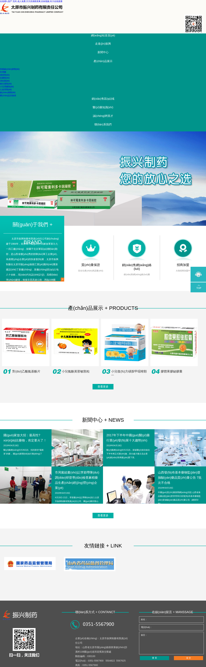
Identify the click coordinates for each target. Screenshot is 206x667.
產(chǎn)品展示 (103, 61)
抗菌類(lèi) (5, 78)
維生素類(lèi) (6, 84)
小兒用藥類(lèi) (7, 86)
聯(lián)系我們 (103, 124)
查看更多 (103, 386)
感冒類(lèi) (5, 75)
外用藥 (3, 72)
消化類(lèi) (5, 81)
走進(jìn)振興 (103, 43)
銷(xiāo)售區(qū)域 (103, 98)
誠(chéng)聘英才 (103, 115)
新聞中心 (103, 52)
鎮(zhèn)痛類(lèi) (7, 92)
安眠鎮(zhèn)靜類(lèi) (10, 69)
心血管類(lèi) (6, 89)
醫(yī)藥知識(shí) (103, 107)
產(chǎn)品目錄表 (8, 95)
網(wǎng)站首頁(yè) (103, 35)
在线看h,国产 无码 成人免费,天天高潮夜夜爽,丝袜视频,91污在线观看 (31, 1)
